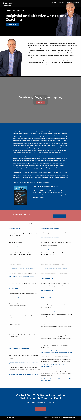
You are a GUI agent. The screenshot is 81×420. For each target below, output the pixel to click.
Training (54, 2)
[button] (61, 3)
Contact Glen (75, 2)
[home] (7, 3)
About (68, 2)
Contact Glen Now (12, 24)
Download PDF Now (59, 216)
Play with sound (40, 102)
